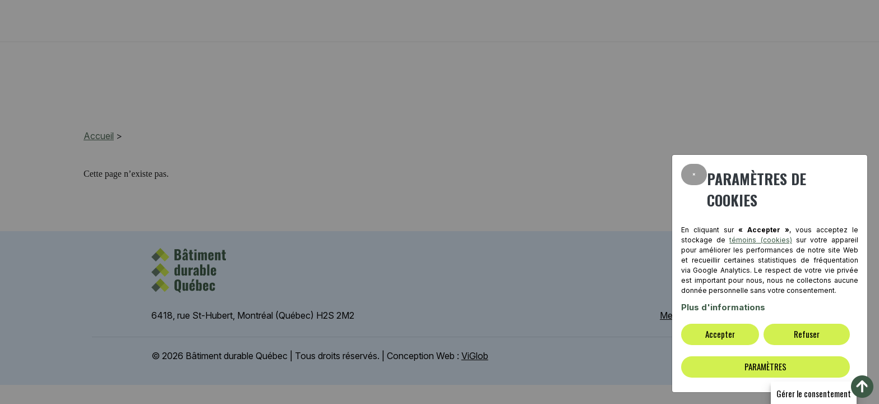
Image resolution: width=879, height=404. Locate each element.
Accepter (720, 334)
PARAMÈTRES (765, 366)
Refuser (807, 334)
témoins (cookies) (760, 240)
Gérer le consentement (813, 393)
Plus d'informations (723, 307)
